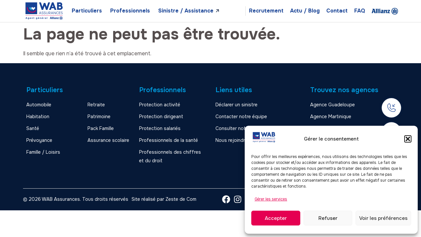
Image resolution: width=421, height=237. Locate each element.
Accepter (276, 218)
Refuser (327, 218)
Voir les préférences (383, 218)
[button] (408, 139)
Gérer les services (271, 199)
